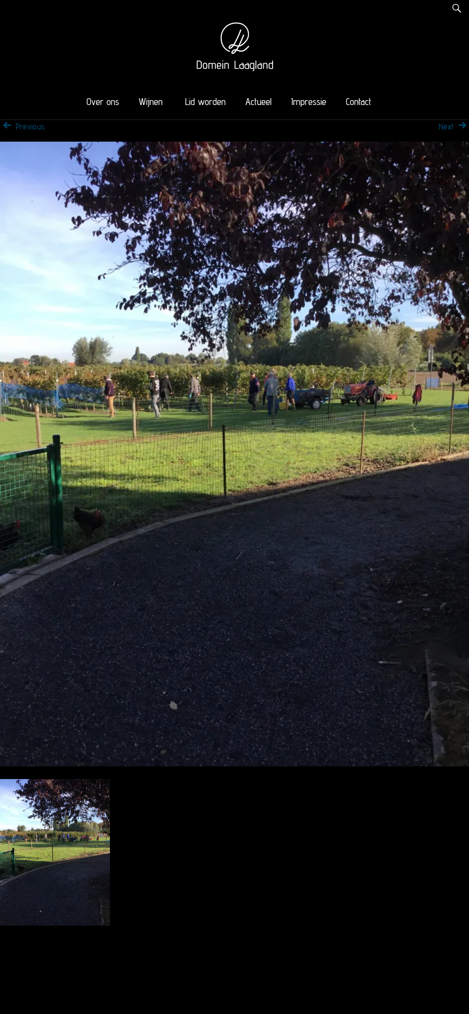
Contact (358, 101)
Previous (22, 126)
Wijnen (151, 101)
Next (454, 126)
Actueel (258, 101)
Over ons (102, 101)
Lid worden (205, 101)
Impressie (308, 101)
